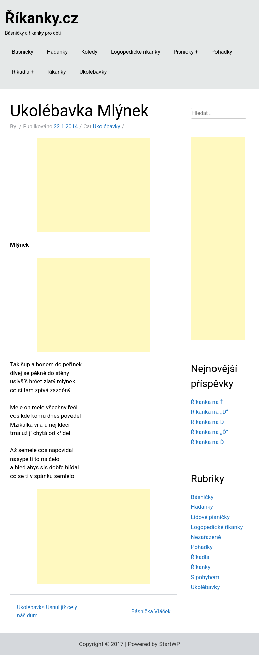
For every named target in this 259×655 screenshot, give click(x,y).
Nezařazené (206, 537)
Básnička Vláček (151, 611)
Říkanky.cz (41, 18)
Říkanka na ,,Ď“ (209, 411)
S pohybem (205, 577)
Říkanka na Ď (207, 421)
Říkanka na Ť (207, 402)
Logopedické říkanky (135, 52)
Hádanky (57, 52)
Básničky (22, 52)
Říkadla (20, 72)
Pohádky (221, 52)
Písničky (184, 52)
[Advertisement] (93, 185)
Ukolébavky (93, 72)
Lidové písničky (210, 516)
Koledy (89, 52)
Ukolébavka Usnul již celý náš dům (47, 611)
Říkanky (56, 72)
